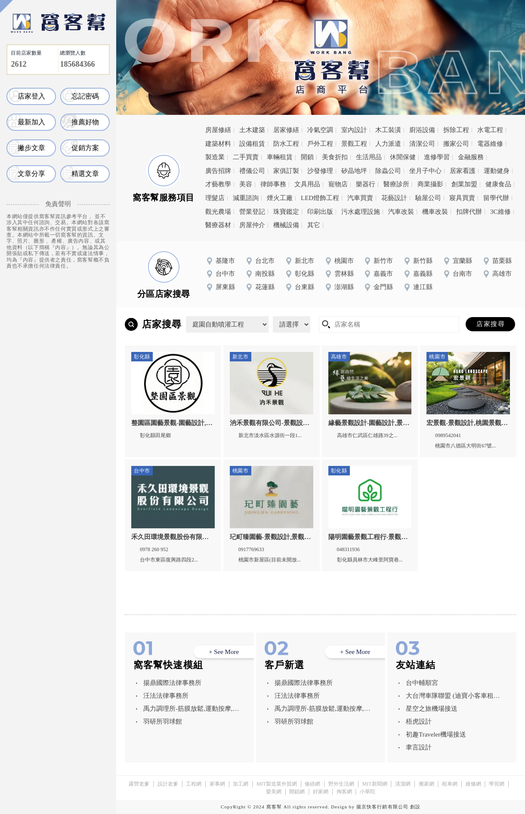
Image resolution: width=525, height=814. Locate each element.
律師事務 (273, 184)
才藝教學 (218, 184)
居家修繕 (286, 129)
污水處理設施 (360, 211)
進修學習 (437, 157)
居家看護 (463, 170)
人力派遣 (388, 143)
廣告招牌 (218, 170)
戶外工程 (320, 143)
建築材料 (218, 143)
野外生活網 (341, 784)
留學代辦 (496, 197)
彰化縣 (304, 273)
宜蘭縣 (462, 260)
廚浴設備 (422, 129)
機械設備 (286, 225)
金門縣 (383, 287)
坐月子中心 (425, 170)
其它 (313, 225)
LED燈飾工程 (320, 197)
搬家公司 (456, 143)
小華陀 (367, 792)
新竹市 (383, 260)
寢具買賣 (462, 197)
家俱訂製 (286, 170)
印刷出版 (320, 211)
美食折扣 (335, 157)
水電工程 (490, 129)
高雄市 (502, 273)
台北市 (265, 260)
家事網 (217, 784)
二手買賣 (246, 157)
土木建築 (252, 129)
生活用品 (369, 157)
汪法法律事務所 (165, 695)
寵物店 (338, 184)
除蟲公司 (388, 170)
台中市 (225, 273)
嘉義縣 (422, 273)
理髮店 (215, 197)
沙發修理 (320, 170)
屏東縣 (225, 287)
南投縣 (265, 273)
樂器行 (365, 184)
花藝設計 (394, 197)
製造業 (215, 157)
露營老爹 (139, 784)
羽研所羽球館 (162, 721)
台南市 (462, 273)
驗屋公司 (428, 197)
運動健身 (497, 170)
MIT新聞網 (374, 784)
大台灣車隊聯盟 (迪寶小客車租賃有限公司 (453, 697)
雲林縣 (344, 273)
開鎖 (307, 157)
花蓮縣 (265, 287)
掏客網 (344, 792)
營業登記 (252, 211)
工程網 (193, 784)
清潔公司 (422, 143)
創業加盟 (464, 184)
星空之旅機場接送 (431, 708)
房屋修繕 (218, 129)
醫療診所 (396, 184)
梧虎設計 (419, 721)
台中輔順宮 (422, 682)
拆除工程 (456, 129)
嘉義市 (383, 273)
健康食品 (498, 184)
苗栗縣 (502, 260)
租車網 (449, 784)
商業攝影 (430, 184)
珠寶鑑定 (286, 211)
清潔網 (403, 784)
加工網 (240, 784)
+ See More (224, 651)
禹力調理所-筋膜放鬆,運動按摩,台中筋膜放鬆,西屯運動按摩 (191, 710)
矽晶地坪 (354, 170)
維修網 (473, 784)
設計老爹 (168, 784)
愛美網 (273, 792)
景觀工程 (354, 143)
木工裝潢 (388, 129)
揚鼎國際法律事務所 (172, 682)
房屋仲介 (252, 225)
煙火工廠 (280, 197)
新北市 (304, 260)
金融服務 (471, 157)
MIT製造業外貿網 (276, 784)
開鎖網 (297, 792)
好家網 (320, 792)
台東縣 (304, 287)
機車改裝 (435, 211)
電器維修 (490, 143)
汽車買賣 (360, 197)
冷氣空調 (320, 129)
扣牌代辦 (469, 211)
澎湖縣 (344, 287)
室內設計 (354, 129)
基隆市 (225, 260)
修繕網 (312, 784)
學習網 (496, 784)
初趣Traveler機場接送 (436, 734)
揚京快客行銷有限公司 (382, 806)
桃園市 (344, 260)
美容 (245, 184)
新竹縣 (422, 260)
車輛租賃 (280, 157)
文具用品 (307, 184)
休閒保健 (403, 157)
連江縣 (422, 287)
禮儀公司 (252, 170)
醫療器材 (218, 225)
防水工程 (286, 143)
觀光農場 (218, 211)
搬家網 (426, 784)
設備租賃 (252, 143)
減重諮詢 (246, 197)
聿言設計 (419, 747)
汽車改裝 (401, 211)
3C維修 (500, 211)
